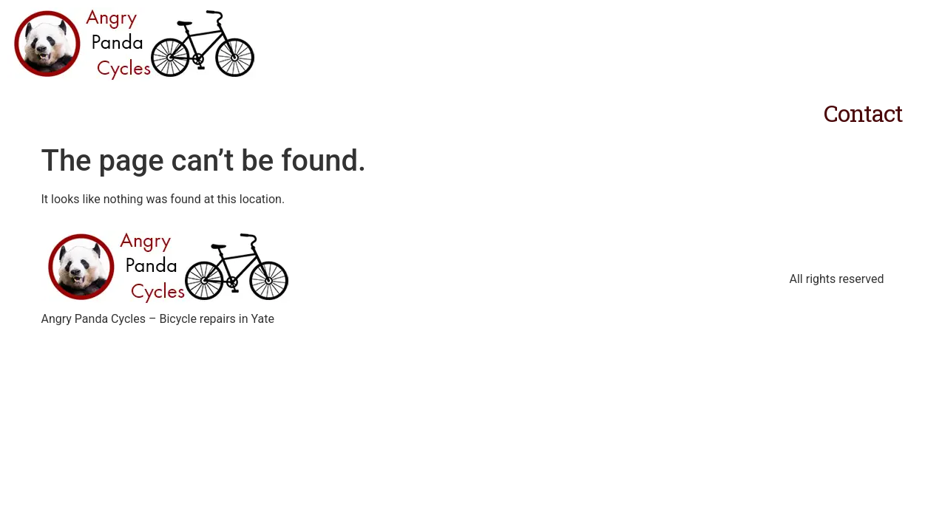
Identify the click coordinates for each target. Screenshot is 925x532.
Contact (863, 113)
